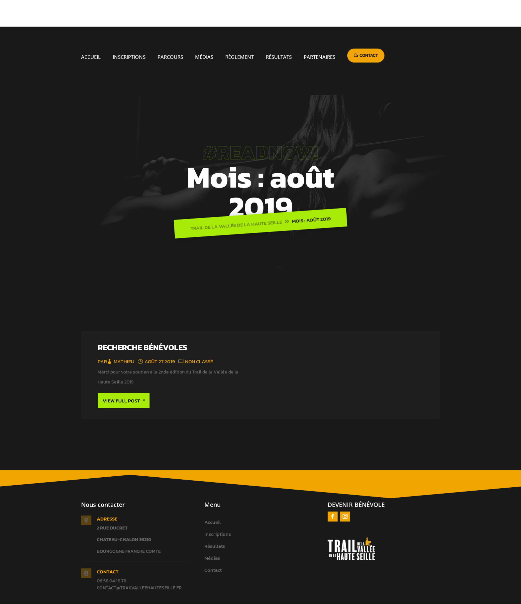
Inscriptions (217, 507)
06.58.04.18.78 (111, 554)
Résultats (214, 519)
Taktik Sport (257, 600)
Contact (213, 543)
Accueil (212, 495)
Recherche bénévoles (142, 321)
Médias (212, 531)
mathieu (124, 334)
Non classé (199, 335)
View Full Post (121, 374)
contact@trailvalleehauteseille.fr (139, 561)
